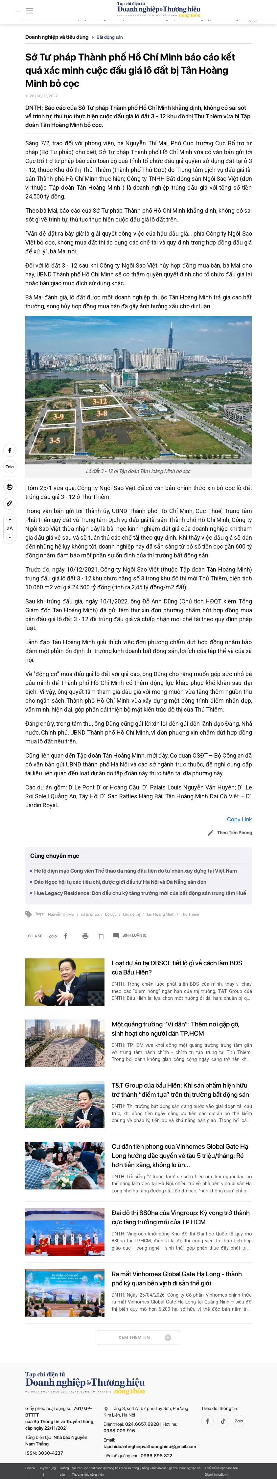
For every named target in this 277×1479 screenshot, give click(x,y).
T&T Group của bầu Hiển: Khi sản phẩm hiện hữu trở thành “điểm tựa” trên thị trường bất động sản (180, 1089)
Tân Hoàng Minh (160, 914)
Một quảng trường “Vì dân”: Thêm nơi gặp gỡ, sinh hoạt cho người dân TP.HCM (175, 1028)
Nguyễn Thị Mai (61, 914)
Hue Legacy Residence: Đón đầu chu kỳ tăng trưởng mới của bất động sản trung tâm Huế (140, 893)
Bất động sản (110, 37)
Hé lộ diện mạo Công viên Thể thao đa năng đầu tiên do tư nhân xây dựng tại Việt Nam (135, 871)
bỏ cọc (111, 914)
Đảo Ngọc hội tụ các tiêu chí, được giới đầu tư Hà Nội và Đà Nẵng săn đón (120, 882)
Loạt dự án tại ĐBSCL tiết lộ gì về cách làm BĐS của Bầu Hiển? (177, 967)
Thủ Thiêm (190, 914)
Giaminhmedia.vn (216, 1474)
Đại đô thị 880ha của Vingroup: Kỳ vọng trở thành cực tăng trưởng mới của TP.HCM (181, 1217)
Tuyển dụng (48, 1468)
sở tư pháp (90, 914)
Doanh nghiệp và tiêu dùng (59, 37)
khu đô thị (132, 914)
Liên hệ (30, 1468)
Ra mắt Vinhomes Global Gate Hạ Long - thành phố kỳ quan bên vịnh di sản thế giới (177, 1278)
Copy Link (239, 819)
